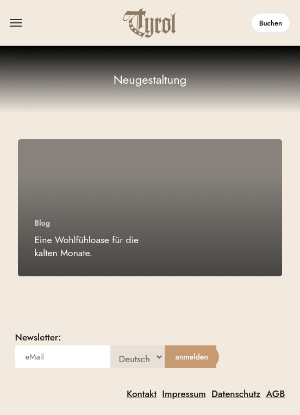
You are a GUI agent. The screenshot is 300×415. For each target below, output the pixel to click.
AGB (275, 393)
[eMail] (62, 356)
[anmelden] (192, 356)
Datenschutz (235, 393)
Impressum (184, 393)
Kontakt (142, 393)
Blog (42, 223)
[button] (16, 22)
